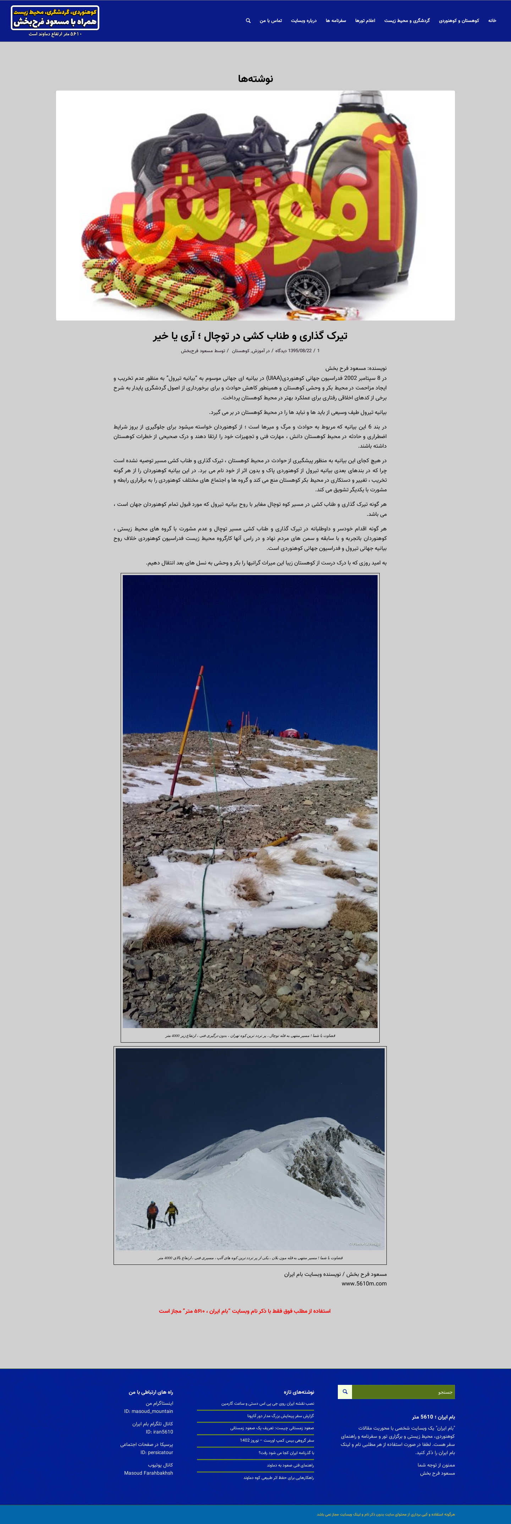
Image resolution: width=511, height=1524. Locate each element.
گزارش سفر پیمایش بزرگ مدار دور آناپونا (280, 1416)
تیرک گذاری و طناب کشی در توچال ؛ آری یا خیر (250, 336)
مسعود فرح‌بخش (197, 351)
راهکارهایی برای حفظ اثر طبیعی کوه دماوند (278, 1478)
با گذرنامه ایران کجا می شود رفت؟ (286, 1453)
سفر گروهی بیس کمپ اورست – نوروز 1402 (277, 1440)
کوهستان (240, 351)
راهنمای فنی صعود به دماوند (290, 1465)
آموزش (258, 351)
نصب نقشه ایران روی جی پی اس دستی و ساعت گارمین (267, 1403)
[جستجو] (248, 21)
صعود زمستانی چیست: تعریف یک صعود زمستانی (272, 1428)
